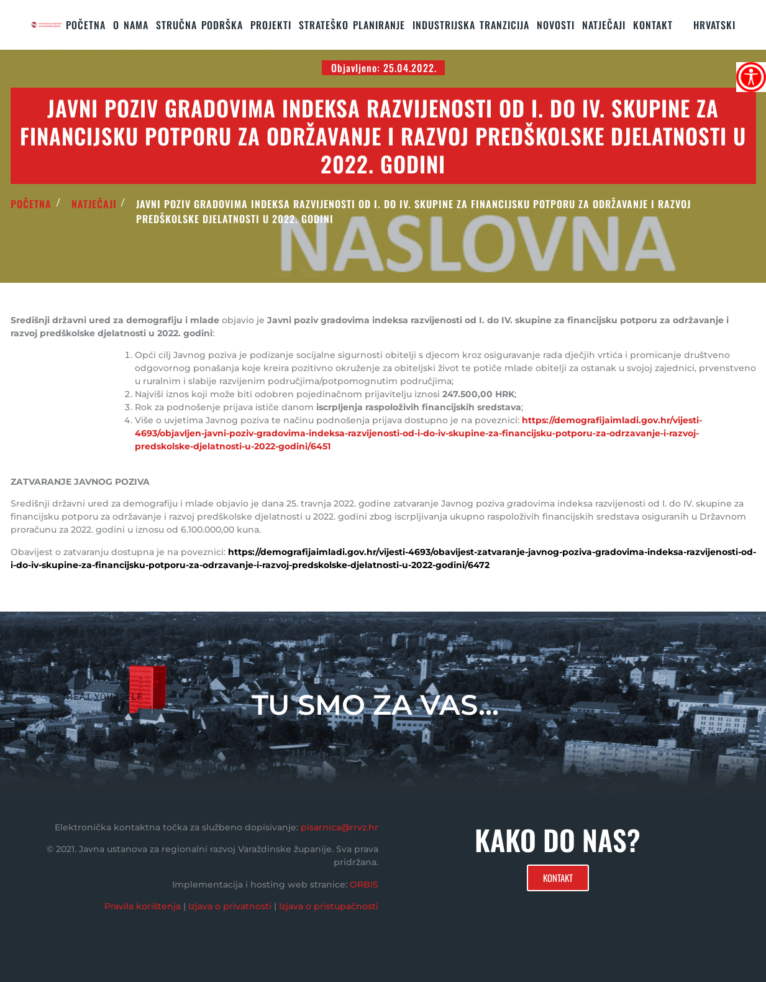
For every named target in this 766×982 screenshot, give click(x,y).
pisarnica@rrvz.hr (339, 827)
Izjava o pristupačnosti (328, 906)
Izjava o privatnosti (229, 906)
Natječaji (604, 24)
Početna (86, 24)
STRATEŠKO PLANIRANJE (352, 24)
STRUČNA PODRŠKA (199, 24)
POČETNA (31, 203)
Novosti (556, 24)
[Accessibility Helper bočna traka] (751, 77)
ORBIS (364, 884)
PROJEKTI (270, 24)
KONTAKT (653, 24)
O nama (130, 24)
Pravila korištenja (142, 906)
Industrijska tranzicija (471, 24)
